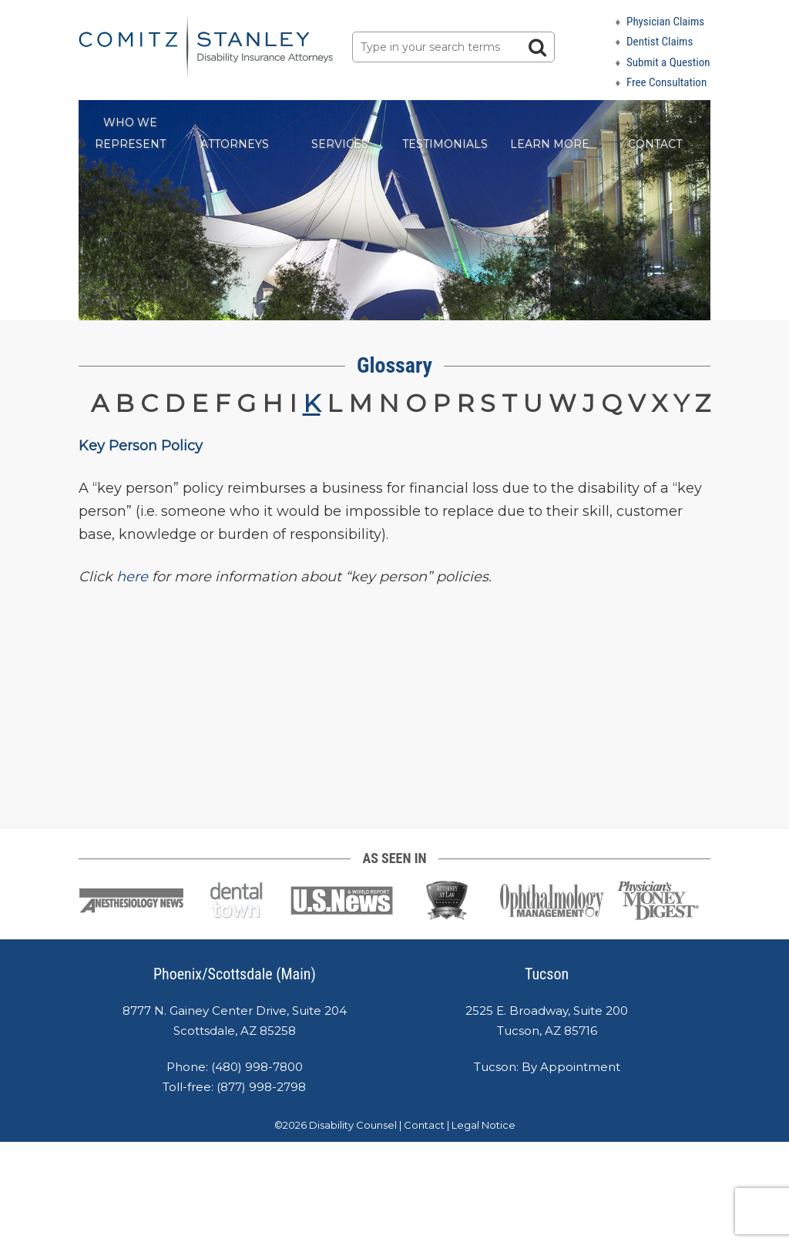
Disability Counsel (353, 1125)
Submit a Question (668, 62)
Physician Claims (665, 21)
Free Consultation (666, 82)
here (132, 576)
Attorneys (234, 144)
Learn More (549, 144)
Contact (655, 144)
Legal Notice (483, 1125)
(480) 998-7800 (257, 1066)
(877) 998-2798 (261, 1086)
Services (339, 144)
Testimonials (445, 144)
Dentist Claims (659, 42)
